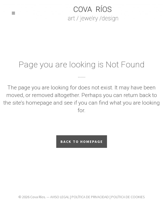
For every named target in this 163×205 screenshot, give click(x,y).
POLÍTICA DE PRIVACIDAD (90, 197)
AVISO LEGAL (59, 197)
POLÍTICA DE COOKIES (128, 197)
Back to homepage (81, 141)
